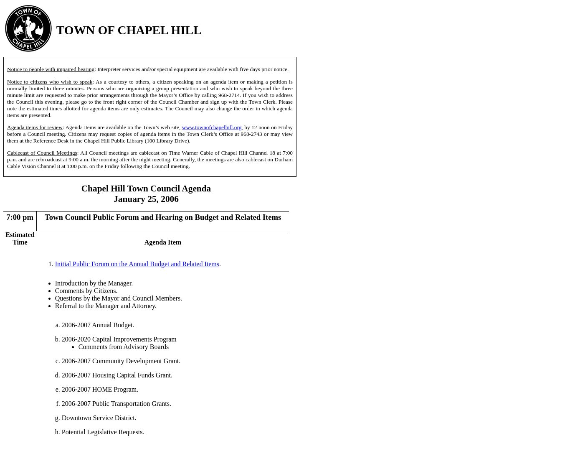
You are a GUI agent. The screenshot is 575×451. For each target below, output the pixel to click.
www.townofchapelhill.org (212, 127)
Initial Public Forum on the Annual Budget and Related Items (137, 264)
